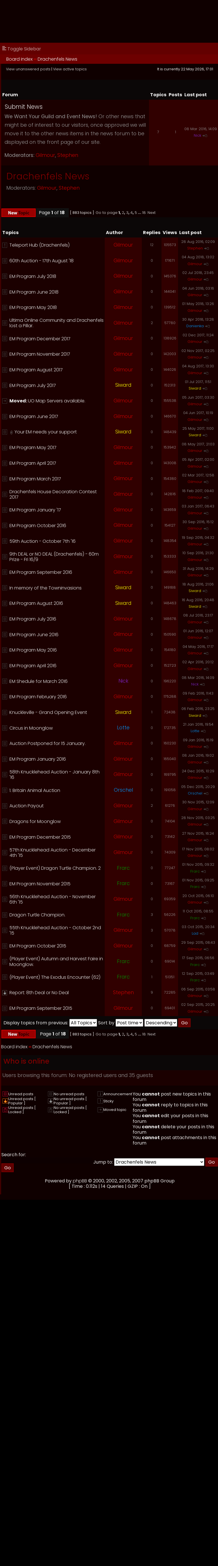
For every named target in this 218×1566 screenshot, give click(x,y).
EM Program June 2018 (33, 292)
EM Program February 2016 (38, 696)
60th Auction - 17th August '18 (41, 260)
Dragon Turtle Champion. (37, 915)
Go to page (107, 212)
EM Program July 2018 (32, 276)
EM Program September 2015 (40, 1008)
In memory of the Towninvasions (45, 588)
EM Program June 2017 (33, 416)
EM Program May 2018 (33, 307)
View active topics (70, 69)
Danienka (195, 326)
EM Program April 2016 (32, 665)
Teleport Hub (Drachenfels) (39, 245)
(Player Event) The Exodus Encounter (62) (54, 977)
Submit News (24, 107)
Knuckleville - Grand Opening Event (48, 712)
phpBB (80, 1181)
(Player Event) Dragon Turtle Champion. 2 (55, 868)
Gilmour (45, 155)
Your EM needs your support (46, 432)
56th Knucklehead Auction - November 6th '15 (52, 899)
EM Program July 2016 (32, 619)
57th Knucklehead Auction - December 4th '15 (52, 853)
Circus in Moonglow (31, 728)
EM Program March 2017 (35, 479)
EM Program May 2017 (32, 447)
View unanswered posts (28, 69)
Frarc (123, 868)
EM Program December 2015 (40, 837)
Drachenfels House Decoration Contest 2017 (53, 494)
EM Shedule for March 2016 (38, 681)
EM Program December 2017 (39, 338)
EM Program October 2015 (37, 946)
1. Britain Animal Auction (34, 790)
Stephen (67, 155)
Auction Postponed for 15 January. (47, 743)
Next (152, 212)
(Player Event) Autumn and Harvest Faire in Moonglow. (56, 961)
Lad (195, 933)
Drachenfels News (57, 59)
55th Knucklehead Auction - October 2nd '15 (55, 930)
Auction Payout (26, 806)
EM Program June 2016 (33, 634)
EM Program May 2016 (33, 650)
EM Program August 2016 (36, 603)
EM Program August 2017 (36, 370)
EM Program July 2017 (32, 385)
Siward (123, 385)
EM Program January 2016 (37, 759)
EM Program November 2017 (39, 354)
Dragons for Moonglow (35, 821)
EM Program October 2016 (37, 525)
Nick (197, 135)
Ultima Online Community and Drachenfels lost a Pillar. (56, 323)
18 (144, 212)
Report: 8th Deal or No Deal (39, 992)
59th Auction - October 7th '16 (42, 541)
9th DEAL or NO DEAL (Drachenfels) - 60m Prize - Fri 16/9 (54, 557)
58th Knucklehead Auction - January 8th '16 (54, 775)
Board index (19, 59)
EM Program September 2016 (40, 572)
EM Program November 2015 (39, 884)
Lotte (123, 727)
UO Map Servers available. (56, 401)
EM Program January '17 (35, 510)
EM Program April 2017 (32, 463)
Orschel (123, 790)
